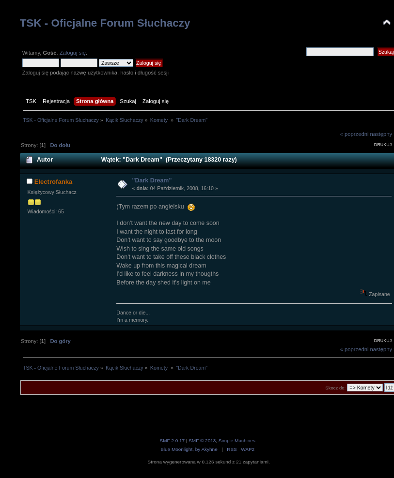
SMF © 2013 (202, 440)
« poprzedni (354, 134)
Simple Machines (237, 440)
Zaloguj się (73, 53)
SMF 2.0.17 (172, 440)
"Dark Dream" (152, 180)
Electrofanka (53, 181)
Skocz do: (335, 387)
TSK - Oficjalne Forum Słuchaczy (105, 23)
